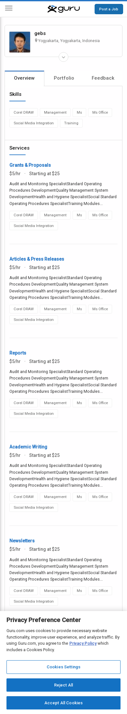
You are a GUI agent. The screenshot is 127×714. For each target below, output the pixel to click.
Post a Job (108, 9)
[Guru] (63, 9)
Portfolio (64, 78)
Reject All (63, 685)
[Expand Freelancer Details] (63, 57)
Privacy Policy (83, 643)
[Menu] (9, 9)
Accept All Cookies (63, 702)
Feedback (103, 78)
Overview (24, 78)
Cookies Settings (63, 666)
